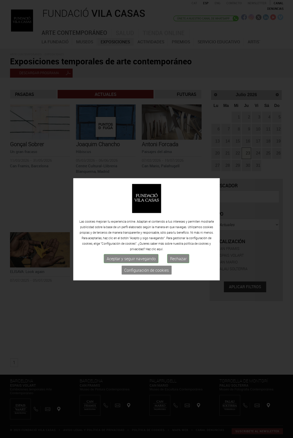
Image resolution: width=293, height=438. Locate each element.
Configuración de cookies (146, 277)
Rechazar (178, 265)
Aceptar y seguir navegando (131, 265)
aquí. (160, 256)
